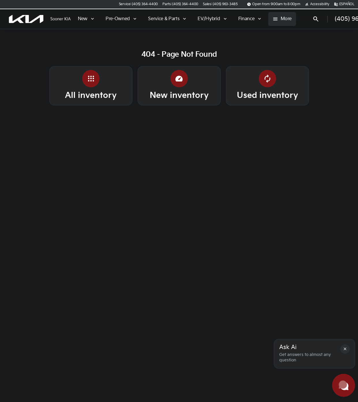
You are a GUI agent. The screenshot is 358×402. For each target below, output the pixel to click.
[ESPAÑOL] (344, 4)
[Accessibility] (317, 4)
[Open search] (315, 19)
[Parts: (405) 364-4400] (180, 4)
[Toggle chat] (343, 385)
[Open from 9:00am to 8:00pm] (273, 4)
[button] (345, 349)
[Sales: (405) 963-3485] (220, 4)
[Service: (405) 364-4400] (138, 4)
